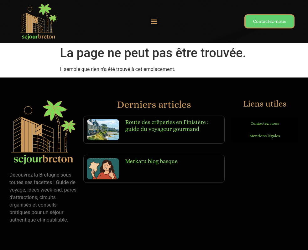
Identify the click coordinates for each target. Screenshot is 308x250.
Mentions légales (265, 135)
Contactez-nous (264, 123)
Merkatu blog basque (151, 161)
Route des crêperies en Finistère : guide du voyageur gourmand (167, 125)
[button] (154, 21)
